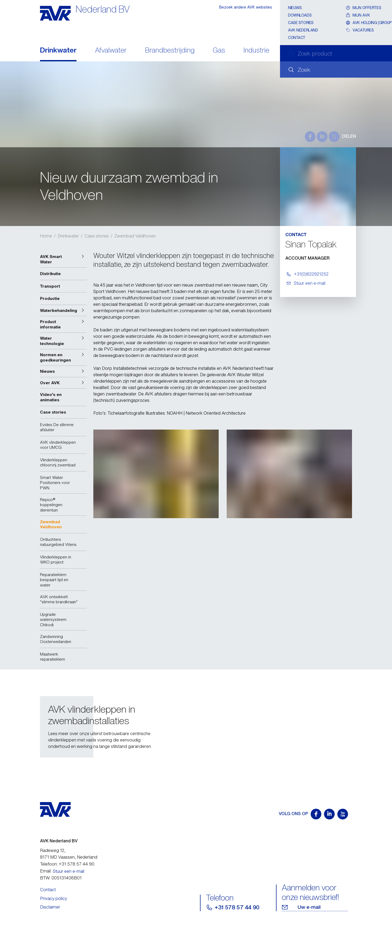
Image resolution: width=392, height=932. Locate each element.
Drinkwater (58, 50)
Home (46, 236)
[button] (63, 259)
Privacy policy (53, 898)
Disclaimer (50, 907)
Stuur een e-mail (68, 871)
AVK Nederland (303, 30)
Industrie (256, 50)
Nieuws (295, 7)
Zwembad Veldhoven (135, 236)
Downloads (299, 15)
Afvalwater (111, 50)
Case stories (301, 22)
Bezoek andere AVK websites (245, 7)
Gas (219, 50)
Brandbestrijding (170, 50)
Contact (296, 37)
